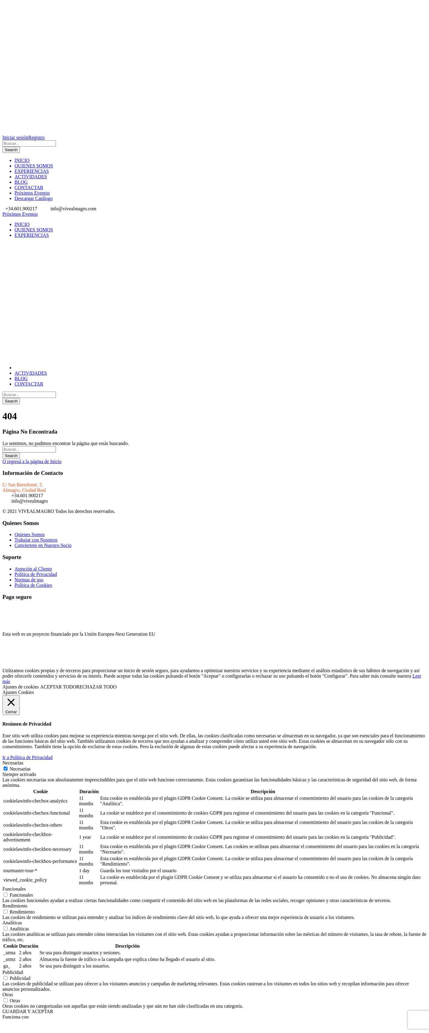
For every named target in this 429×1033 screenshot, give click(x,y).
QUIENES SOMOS (33, 165)
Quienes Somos (29, 534)
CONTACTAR (28, 187)
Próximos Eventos (32, 192)
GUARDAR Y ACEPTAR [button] (27, 1011)
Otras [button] (7, 994)
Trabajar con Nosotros (36, 539)
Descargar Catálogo (33, 198)
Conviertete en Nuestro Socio (43, 545)
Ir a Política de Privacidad (27, 757)
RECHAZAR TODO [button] (96, 686)
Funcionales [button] (14, 889)
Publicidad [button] (12, 972)
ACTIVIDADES (30, 176)
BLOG (21, 182)
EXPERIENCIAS (31, 171)
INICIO (22, 160)
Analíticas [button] (12, 922)
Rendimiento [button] (14, 905)
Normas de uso (28, 579)
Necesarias (20, 768)
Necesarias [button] (12, 762)
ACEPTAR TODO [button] (58, 686)
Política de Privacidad (35, 574)
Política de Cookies (33, 585)
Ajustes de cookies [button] (20, 686)
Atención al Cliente (33, 568)
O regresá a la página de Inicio (31, 461)
